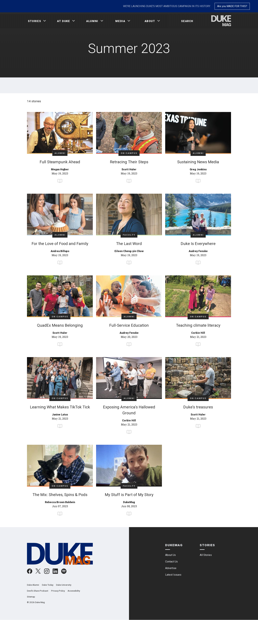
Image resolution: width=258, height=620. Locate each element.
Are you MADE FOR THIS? (232, 6)
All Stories (206, 555)
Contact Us (171, 561)
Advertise (170, 568)
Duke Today (47, 585)
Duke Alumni (33, 585)
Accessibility (74, 590)
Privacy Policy (58, 590)
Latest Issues (173, 574)
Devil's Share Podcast (37, 590)
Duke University (63, 585)
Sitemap (31, 596)
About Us (170, 555)
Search (187, 21)
